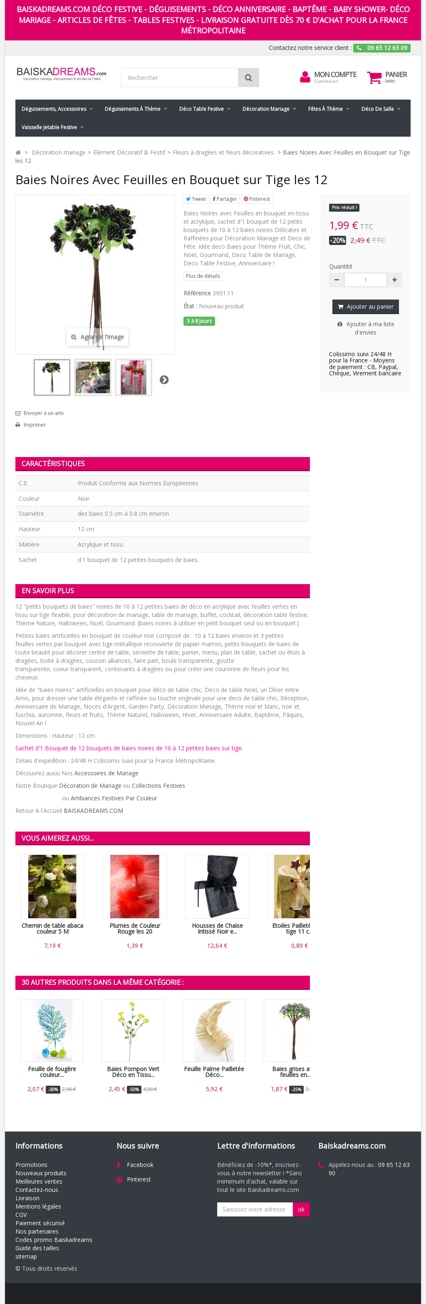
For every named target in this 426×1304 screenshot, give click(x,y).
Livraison (27, 1198)
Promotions (31, 1165)
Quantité (340, 266)
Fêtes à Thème (325, 108)
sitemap (26, 1256)
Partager (225, 198)
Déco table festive (201, 108)
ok (301, 1209)
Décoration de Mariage (90, 785)
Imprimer (35, 425)
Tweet (196, 198)
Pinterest (257, 198)
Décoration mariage (266, 108)
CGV (21, 1215)
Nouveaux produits (41, 1173)
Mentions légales (38, 1206)
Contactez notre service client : (310, 48)
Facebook (140, 1165)
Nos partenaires (37, 1231)
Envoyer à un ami (44, 413)
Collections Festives (158, 785)
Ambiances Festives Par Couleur (114, 798)
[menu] (305, 77)
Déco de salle (378, 108)
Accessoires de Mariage (106, 773)
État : (190, 306)
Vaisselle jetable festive (49, 127)
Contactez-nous (36, 1190)
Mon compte (335, 74)
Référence (197, 293)
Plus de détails (203, 276)
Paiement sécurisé (40, 1223)
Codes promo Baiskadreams (53, 1240)
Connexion (326, 81)
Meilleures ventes (38, 1181)
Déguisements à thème (133, 108)
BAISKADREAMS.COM (93, 810)
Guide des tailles (37, 1248)
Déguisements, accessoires (54, 108)
